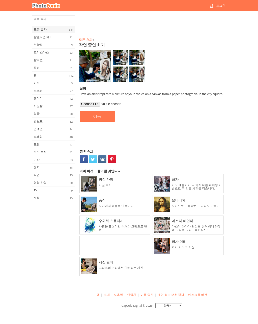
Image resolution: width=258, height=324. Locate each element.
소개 (107, 295)
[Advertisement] (151, 25)
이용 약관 (146, 295)
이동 (97, 116)
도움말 (118, 295)
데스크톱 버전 (197, 295)
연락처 (131, 295)
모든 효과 (86, 39)
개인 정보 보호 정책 (171, 295)
